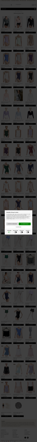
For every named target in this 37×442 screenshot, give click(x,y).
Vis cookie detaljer (18, 226)
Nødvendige (9, 230)
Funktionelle (22, 230)
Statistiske (28, 230)
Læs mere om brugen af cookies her (20, 218)
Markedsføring (15, 230)
